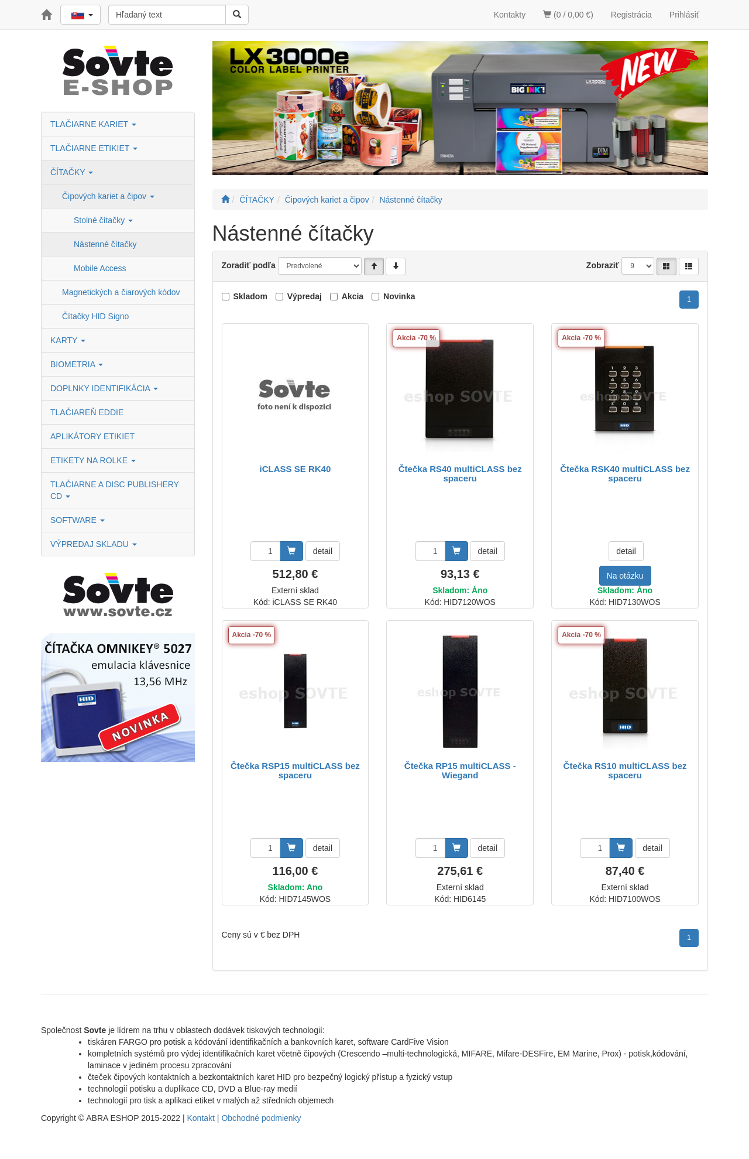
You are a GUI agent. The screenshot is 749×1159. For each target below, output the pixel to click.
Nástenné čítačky (105, 244)
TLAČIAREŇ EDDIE (86, 412)
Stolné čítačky (103, 220)
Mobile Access (100, 268)
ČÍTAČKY (71, 172)
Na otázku (625, 575)
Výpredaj (304, 296)
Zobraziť (603, 265)
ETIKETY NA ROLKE (93, 460)
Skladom (250, 296)
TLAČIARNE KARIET (93, 124)
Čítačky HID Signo (95, 316)
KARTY (67, 340)
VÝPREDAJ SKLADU (93, 544)
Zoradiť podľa (249, 265)
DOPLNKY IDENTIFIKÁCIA (104, 388)
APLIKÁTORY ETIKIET (92, 436)
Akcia (352, 296)
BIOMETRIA (76, 364)
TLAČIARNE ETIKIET (94, 148)
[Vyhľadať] (237, 15)
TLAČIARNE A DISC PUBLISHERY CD (114, 490)
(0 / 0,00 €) (568, 14)
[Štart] (225, 199)
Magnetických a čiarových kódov (121, 292)
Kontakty (509, 14)
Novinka (399, 296)
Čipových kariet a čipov (108, 196)
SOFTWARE (77, 520)
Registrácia (631, 14)
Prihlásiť (684, 14)
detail (322, 551)
